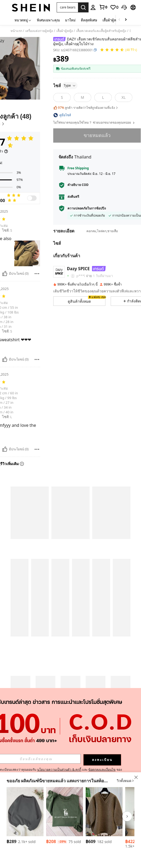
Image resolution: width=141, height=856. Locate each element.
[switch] (32, 198)
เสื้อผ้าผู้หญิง (64, 31)
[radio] (62, 97)
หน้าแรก (16, 31)
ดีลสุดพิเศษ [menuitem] (89, 20)
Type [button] (70, 85)
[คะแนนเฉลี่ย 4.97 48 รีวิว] (118, 50)
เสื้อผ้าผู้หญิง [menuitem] (112, 20)
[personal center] (93, 7)
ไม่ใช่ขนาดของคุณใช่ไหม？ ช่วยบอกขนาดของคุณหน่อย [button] (94, 122)
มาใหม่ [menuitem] (70, 20)
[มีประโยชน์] (5, 273)
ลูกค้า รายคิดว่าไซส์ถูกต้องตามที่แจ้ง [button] (86, 107)
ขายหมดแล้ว (97, 135)
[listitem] (25, 816)
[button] (67, 7)
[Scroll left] (119, 20)
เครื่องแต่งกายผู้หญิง (39, 31)
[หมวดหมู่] (23, 20)
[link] (103, 7)
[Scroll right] (126, 20)
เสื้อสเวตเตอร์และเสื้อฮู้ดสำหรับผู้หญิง (101, 31)
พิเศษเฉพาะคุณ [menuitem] (48, 20)
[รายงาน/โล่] (37, 273)
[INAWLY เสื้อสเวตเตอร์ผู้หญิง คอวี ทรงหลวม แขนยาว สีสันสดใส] (104, 811)
